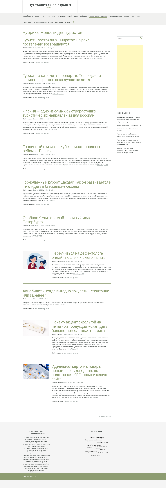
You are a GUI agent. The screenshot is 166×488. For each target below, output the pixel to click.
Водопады (50, 16)
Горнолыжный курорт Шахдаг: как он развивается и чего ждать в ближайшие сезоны (67, 184)
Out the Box (32, 477)
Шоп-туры (135, 16)
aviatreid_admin (51, 48)
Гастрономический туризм (67, 16)
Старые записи (105, 416)
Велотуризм (40, 16)
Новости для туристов (98, 16)
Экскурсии (59, 22)
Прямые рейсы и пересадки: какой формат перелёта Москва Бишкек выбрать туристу (128, 119)
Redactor (48, 299)
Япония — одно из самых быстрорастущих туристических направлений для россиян (59, 113)
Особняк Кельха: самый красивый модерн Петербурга (59, 219)
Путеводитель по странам (50, 4)
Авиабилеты (28, 16)
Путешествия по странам (119, 16)
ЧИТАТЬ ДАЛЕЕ (96, 58)
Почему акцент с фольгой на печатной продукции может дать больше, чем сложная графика (79, 326)
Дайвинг (83, 16)
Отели (67, 22)
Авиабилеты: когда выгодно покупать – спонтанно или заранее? (66, 293)
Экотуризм (28, 22)
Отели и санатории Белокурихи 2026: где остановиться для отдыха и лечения (129, 128)
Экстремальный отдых (43, 22)
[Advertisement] (130, 76)
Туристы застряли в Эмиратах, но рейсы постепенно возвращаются (57, 42)
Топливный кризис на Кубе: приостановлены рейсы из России (61, 148)
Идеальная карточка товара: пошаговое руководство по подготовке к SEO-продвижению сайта (79, 372)
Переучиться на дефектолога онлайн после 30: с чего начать (78, 255)
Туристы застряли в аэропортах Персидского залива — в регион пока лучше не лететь (62, 77)
